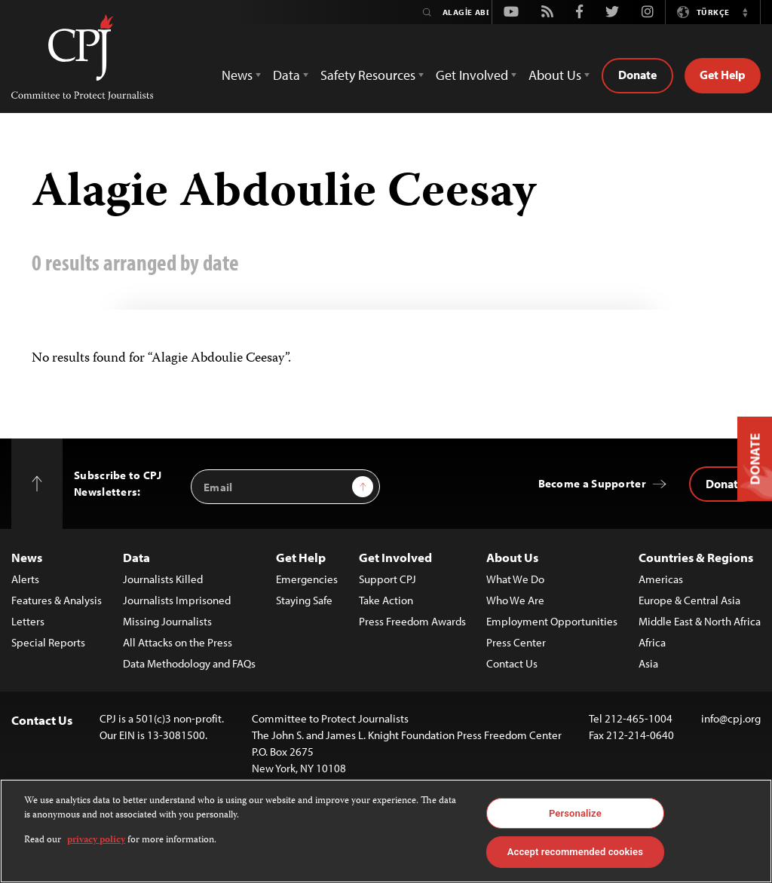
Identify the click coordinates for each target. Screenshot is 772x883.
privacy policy (96, 840)
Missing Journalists (167, 621)
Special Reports (48, 642)
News (26, 557)
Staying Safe (304, 600)
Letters (27, 621)
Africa (652, 642)
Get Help (723, 74)
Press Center (516, 642)
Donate (637, 74)
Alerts (25, 579)
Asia (648, 663)
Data (136, 557)
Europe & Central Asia (689, 600)
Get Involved (395, 557)
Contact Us (512, 663)
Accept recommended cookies (575, 851)
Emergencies (307, 579)
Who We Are (515, 600)
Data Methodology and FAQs (189, 663)
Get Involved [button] (472, 75)
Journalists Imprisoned (177, 600)
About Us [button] (554, 75)
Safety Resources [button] (367, 75)
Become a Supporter (592, 483)
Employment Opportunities (551, 621)
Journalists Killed (163, 579)
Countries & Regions (696, 557)
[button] (745, 12)
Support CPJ (387, 579)
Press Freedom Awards (412, 621)
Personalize (575, 813)
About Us (512, 557)
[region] (386, 831)
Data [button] (286, 75)
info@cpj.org (731, 718)
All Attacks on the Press (177, 642)
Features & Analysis (56, 600)
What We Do (515, 579)
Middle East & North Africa (700, 621)
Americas (661, 579)
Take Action (386, 600)
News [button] (237, 75)
